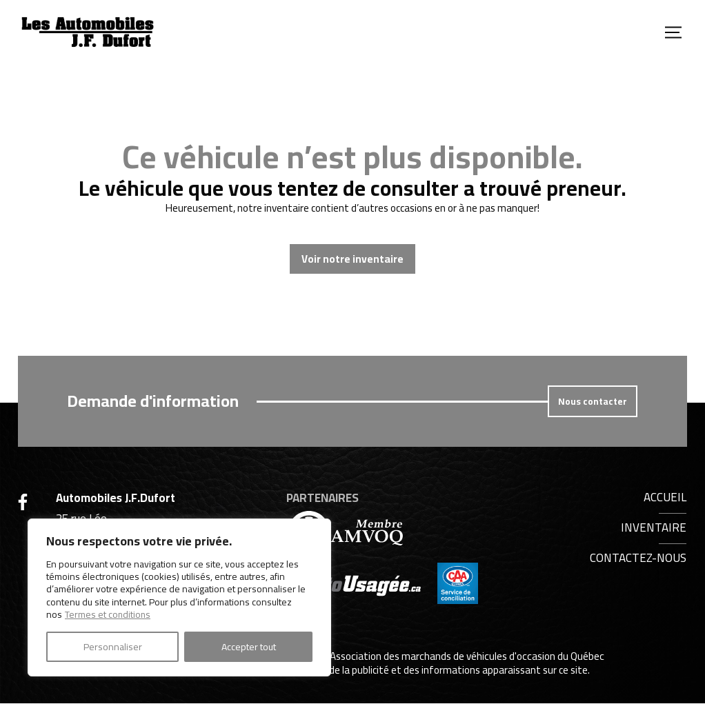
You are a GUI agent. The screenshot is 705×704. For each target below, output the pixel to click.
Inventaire (653, 527)
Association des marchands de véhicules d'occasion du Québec (467, 657)
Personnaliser (112, 647)
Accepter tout (248, 647)
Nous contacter (592, 401)
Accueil (665, 497)
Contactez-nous (638, 558)
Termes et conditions (108, 614)
